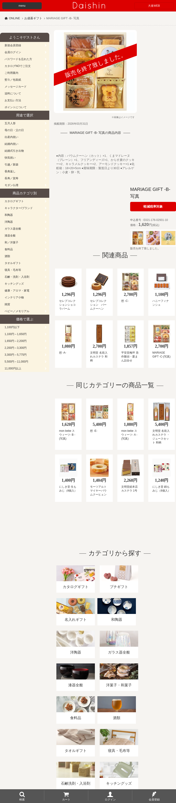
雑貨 (7, 304)
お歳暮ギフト (33, 18)
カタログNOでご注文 (18, 66)
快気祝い (10, 157)
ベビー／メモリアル (17, 311)
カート (66, 799)
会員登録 (154, 799)
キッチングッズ (14, 283)
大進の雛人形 (88, 780)
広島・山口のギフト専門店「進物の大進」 (88, 774)
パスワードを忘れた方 (18, 59)
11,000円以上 (13, 368)
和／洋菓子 (11, 242)
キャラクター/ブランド (19, 208)
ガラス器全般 (13, 228)
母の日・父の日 (14, 130)
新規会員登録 (13, 45)
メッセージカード (16, 86)
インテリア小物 (14, 297)
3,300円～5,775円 (16, 354)
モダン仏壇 (11, 185)
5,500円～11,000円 (16, 361)
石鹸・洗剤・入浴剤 (17, 276)
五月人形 (10, 123)
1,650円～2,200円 (16, 341)
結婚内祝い (11, 144)
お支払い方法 (13, 100)
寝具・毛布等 (13, 270)
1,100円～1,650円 (16, 334)
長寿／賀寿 (11, 178)
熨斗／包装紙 (13, 79)
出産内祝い (11, 137)
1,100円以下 (12, 327)
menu (22, 5)
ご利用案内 (11, 72)
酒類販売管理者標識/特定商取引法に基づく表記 (81, 750)
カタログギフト (14, 201)
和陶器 (9, 215)
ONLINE (14, 18)
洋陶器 (9, 221)
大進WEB (154, 5)
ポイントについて (16, 107)
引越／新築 (11, 164)
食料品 (9, 249)
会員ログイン (13, 52)
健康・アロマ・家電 (17, 290)
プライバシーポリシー (135, 750)
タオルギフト (13, 263)
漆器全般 (10, 235)
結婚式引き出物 (14, 150)
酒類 (7, 256)
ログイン (110, 799)
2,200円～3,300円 (16, 347)
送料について (13, 93)
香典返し (10, 171)
